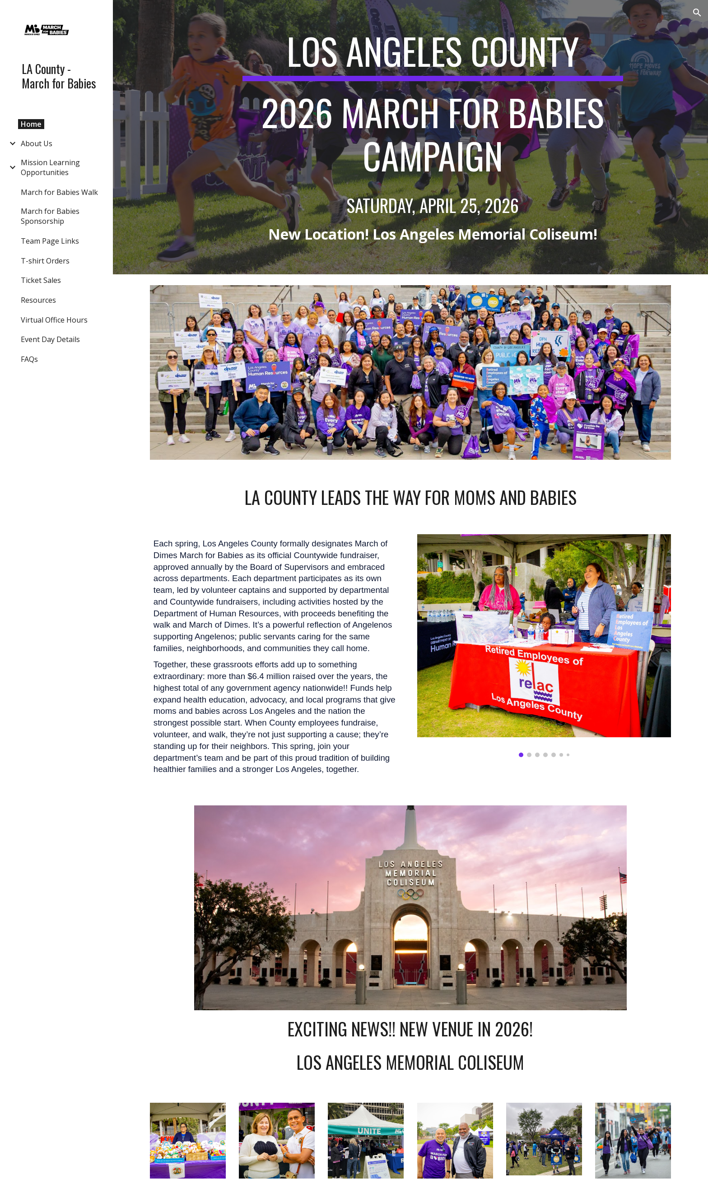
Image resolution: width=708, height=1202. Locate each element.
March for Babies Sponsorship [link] (50, 216)
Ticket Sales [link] (41, 280)
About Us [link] (36, 143)
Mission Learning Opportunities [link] (50, 167)
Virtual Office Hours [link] (54, 320)
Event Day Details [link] (50, 339)
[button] (697, 12)
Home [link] (31, 124)
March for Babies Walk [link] (59, 192)
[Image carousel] (544, 645)
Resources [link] (38, 300)
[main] (432, 137)
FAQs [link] (29, 359)
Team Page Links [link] (50, 241)
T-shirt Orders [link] (45, 261)
